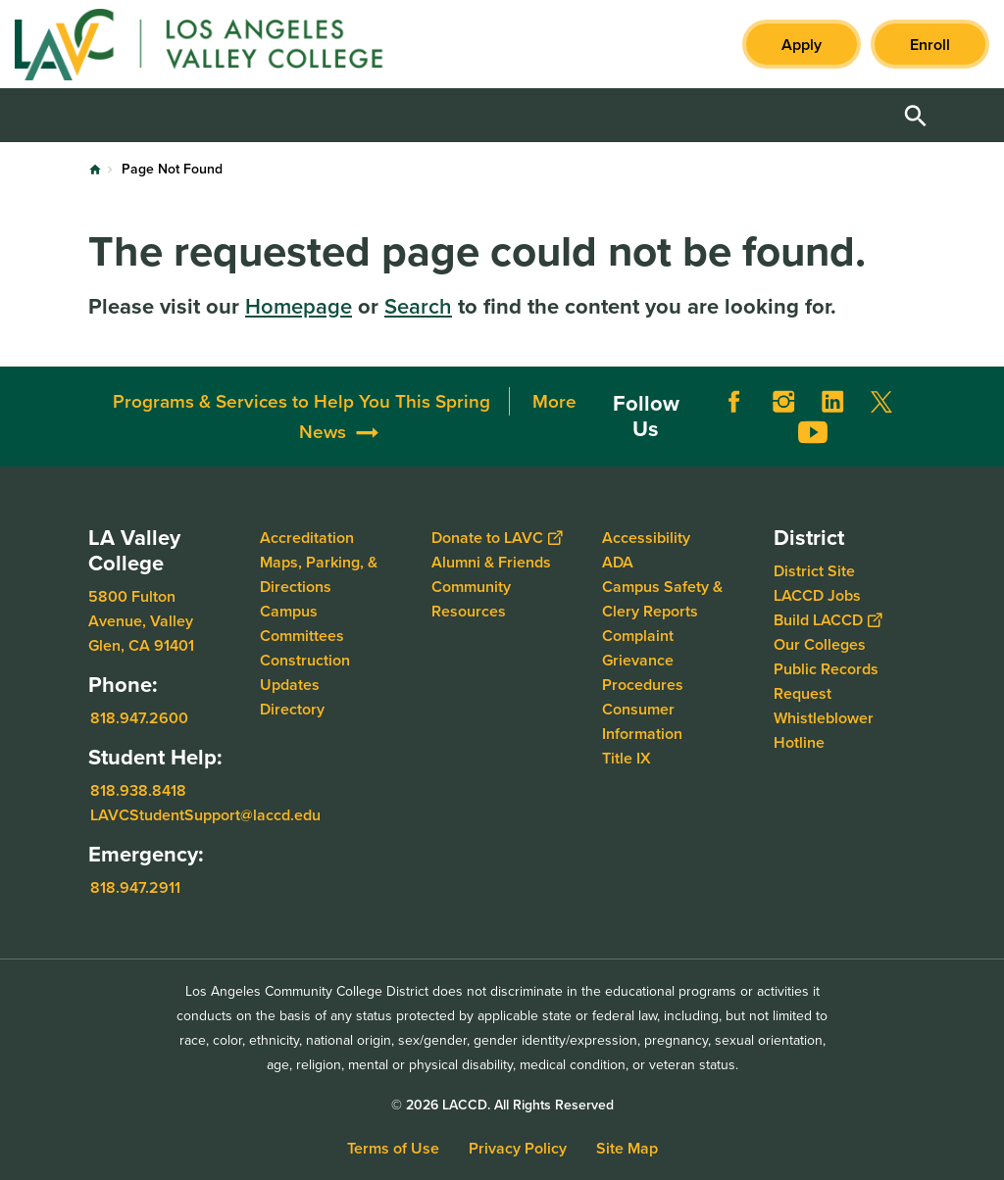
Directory (292, 709)
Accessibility (646, 537)
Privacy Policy (518, 1148)
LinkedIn (832, 402)
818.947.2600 (139, 718)
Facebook (734, 402)
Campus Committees (302, 623)
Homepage (298, 306)
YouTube (813, 432)
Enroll (930, 44)
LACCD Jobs (817, 595)
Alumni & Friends (491, 562)
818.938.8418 (138, 790)
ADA (617, 562)
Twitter (881, 402)
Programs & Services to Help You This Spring (301, 401)
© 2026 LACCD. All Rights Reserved (502, 1105)
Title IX (626, 758)
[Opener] (984, 415)
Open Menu (964, 115)
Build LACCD (827, 620)
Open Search (915, 115)
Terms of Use (393, 1148)
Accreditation (307, 537)
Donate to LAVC (496, 537)
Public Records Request (826, 681)
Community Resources (471, 598)
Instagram (783, 402)
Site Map (627, 1148)
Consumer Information (642, 721)
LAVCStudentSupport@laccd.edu (205, 815)
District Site (814, 571)
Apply (801, 44)
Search (418, 306)
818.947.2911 (135, 887)
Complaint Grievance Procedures (642, 660)
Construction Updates (305, 672)
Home (95, 169)
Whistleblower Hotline (824, 730)
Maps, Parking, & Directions (318, 574)
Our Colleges (820, 644)
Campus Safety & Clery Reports (662, 598)
